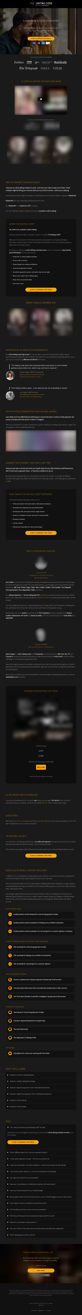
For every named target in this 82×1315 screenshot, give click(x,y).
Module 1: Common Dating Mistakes (21, 1075)
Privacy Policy (34, 1310)
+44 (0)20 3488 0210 (44, 821)
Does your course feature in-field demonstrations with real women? (32, 1184)
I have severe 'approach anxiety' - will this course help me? (29, 1159)
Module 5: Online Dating (17, 1100)
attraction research (44, 597)
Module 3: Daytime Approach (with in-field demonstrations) (29, 1087)
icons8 (49, 1310)
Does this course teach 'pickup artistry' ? (23, 1222)
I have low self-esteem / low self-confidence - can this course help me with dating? (37, 1165)
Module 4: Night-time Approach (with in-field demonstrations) (30, 1094)
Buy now (41, 767)
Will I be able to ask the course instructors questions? (27, 1209)
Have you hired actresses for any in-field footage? (26, 1190)
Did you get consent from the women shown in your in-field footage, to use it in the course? (40, 1197)
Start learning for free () (41, 38)
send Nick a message (21, 821)
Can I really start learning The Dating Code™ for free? (27, 1127)
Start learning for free (41, 289)
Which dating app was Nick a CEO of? (22, 1235)
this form (45, 803)
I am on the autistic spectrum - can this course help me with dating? (32, 1171)
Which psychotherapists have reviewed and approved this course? (32, 1216)
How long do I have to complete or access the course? (28, 1203)
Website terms (40, 1310)
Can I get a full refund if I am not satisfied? (23, 1178)
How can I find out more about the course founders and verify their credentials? (36, 1228)
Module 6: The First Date (17, 1106)
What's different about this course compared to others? (28, 1152)
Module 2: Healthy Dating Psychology (22, 1081)
